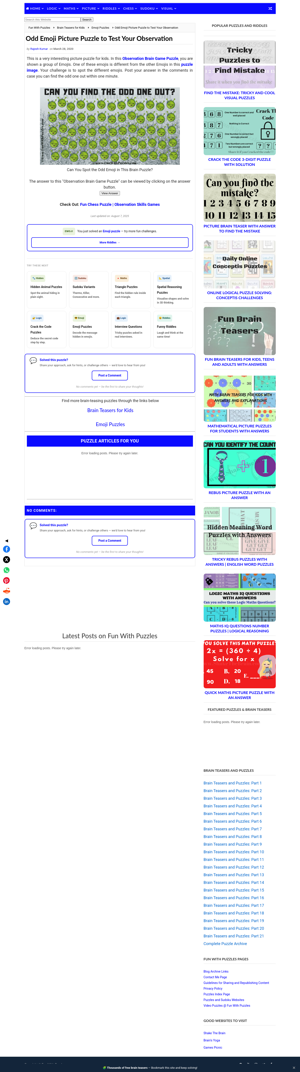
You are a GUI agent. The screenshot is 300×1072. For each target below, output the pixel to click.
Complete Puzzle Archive (225, 943)
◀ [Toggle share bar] (5, 504)
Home (35, 8)
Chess (128, 8)
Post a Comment (109, 375)
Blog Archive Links (216, 971)
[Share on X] (5, 523)
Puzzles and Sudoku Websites (224, 1000)
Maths (69, 8)
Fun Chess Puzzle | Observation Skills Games (120, 204)
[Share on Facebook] (5, 513)
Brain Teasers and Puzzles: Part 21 (234, 936)
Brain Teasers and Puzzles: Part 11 (234, 859)
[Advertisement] (109, 599)
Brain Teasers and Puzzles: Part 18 (234, 913)
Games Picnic (213, 1047)
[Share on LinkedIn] (5, 565)
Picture (89, 8)
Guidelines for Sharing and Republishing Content (236, 983)
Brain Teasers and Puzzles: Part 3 (233, 798)
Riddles (110, 8)
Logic (52, 8)
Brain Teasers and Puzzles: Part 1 (233, 783)
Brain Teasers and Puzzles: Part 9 (233, 844)
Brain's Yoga (212, 1040)
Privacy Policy (213, 988)
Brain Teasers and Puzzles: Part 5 (233, 813)
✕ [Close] (294, 1068)
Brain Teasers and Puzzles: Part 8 (233, 836)
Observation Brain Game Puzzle (150, 58)
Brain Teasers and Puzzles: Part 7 (233, 829)
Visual (167, 8)
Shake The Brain (214, 1033)
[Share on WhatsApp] (5, 534)
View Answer (109, 193)
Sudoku (147, 8)
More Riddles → (110, 242)
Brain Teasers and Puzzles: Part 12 (234, 867)
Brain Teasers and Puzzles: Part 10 (234, 852)
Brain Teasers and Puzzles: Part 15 (234, 890)
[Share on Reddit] (5, 555)
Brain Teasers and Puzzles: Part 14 (234, 882)
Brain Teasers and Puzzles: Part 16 (234, 897)
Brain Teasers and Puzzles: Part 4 (233, 806)
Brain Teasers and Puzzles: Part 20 (234, 928)
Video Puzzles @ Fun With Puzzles (227, 1005)
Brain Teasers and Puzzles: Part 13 (234, 875)
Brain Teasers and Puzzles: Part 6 (233, 821)
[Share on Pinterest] (5, 544)
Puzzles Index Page (217, 994)
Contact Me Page (215, 977)
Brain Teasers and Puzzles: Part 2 (233, 790)
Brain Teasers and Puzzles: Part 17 (234, 905)
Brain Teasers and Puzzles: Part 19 (234, 920)
